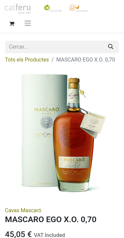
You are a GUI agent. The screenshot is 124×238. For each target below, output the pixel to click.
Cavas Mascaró (23, 210)
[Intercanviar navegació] (28, 23)
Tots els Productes (27, 60)
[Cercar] (111, 47)
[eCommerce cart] (11, 22)
